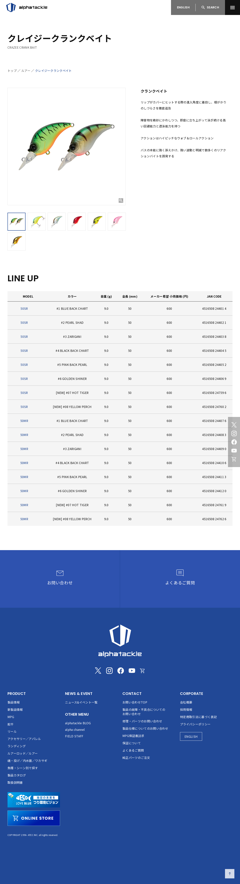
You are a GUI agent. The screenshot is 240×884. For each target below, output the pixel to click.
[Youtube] (234, 450)
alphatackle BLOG (78, 723)
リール (12, 731)
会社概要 (186, 702)
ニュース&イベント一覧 (81, 702)
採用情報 (186, 709)
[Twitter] (234, 425)
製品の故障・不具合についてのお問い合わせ (143, 711)
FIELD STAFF (74, 736)
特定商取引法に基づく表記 (198, 717)
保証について (131, 743)
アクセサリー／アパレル (24, 738)
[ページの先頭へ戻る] (229, 873)
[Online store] (234, 459)
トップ (12, 70)
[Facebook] (234, 442)
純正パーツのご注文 (136, 757)
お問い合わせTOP (134, 702)
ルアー (25, 70)
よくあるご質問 (133, 750)
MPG (11, 717)
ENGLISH (183, 7)
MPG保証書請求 (133, 735)
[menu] (232, 7)
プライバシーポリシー (195, 724)
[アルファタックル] (26, 7)
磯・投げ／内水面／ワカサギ (27, 760)
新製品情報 (15, 709)
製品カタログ (17, 775)
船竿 (11, 724)
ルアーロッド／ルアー (23, 753)
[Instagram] (234, 433)
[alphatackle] (120, 641)
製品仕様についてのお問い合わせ (145, 728)
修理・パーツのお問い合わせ (142, 721)
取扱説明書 (15, 782)
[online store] (34, 818)
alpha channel (75, 729)
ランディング (17, 746)
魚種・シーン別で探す (23, 768)
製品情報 (14, 702)
